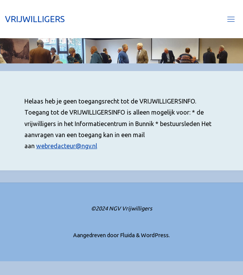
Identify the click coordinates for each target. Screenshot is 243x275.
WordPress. (155, 235)
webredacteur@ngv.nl (66, 145)
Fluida (127, 235)
